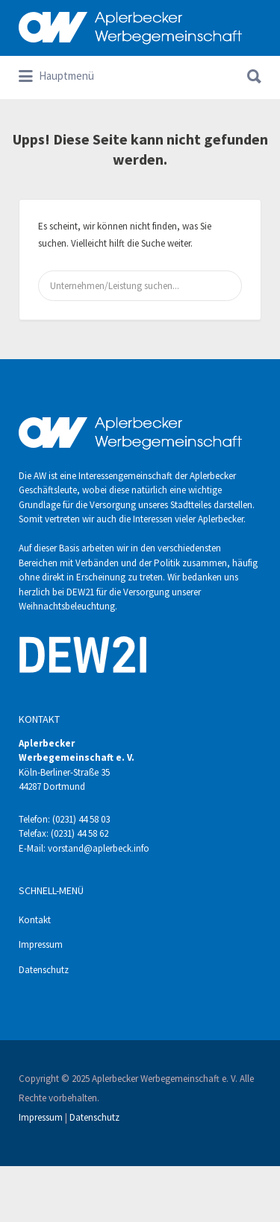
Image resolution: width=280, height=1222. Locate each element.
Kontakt (35, 920)
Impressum (41, 944)
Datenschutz (44, 969)
